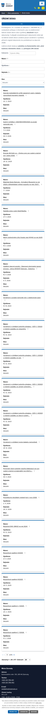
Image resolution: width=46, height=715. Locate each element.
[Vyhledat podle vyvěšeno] (23, 69)
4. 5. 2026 (6, 280)
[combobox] (23, 53)
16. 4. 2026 (7, 275)
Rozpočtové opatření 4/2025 (14, 579)
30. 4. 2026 (7, 136)
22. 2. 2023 (7, 101)
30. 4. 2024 (7, 477)
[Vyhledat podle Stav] (23, 82)
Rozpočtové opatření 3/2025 (14, 553)
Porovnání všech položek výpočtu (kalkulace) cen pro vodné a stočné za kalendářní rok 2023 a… (21, 469)
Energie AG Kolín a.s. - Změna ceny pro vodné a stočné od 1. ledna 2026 (22, 154)
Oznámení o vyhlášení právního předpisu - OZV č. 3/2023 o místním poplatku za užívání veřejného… (23, 385)
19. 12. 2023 (7, 532)
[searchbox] (22, 53)
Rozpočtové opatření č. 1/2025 (15, 606)
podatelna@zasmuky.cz (9, 689)
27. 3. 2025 (7, 217)
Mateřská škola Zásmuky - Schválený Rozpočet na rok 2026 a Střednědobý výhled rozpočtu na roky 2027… (23, 183)
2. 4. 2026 (6, 503)
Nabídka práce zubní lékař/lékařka (16, 211)
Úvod (3, 13)
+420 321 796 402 (8, 682)
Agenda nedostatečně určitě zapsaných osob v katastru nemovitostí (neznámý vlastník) (22, 94)
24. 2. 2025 (7, 612)
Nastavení (34, 712)
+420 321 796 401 (8, 680)
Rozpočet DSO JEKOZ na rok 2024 (17, 526)
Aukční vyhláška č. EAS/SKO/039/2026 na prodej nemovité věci (20, 123)
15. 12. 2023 (7, 335)
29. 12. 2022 (7, 448)
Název (4, 58)
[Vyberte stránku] (7, 655)
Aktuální (6, 111)
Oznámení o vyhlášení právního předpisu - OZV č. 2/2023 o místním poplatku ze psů (23, 356)
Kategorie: (5, 53)
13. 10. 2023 (7, 306)
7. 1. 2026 (6, 190)
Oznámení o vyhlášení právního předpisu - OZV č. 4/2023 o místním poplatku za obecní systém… (23, 414)
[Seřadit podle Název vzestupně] (8, 58)
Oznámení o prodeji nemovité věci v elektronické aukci (22, 298)
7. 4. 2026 (6, 130)
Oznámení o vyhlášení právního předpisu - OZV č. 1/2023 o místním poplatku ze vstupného (22, 327)
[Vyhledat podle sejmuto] (23, 75)
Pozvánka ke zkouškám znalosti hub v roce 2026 (21, 497)
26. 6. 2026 (7, 509)
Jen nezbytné (24, 712)
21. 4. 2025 (7, 559)
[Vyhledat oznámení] (23, 62)
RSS (32, 24)
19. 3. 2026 (7, 246)
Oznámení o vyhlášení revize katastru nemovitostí (21, 442)
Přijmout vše (13, 712)
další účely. (39, 703)
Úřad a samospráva (13, 13)
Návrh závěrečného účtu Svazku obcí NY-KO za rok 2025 (22, 238)
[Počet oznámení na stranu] (27, 659)
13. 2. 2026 (7, 638)
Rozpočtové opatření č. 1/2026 (15, 632)
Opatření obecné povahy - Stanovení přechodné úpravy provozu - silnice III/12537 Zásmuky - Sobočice (22, 267)
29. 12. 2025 (7, 161)
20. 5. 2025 (7, 585)
